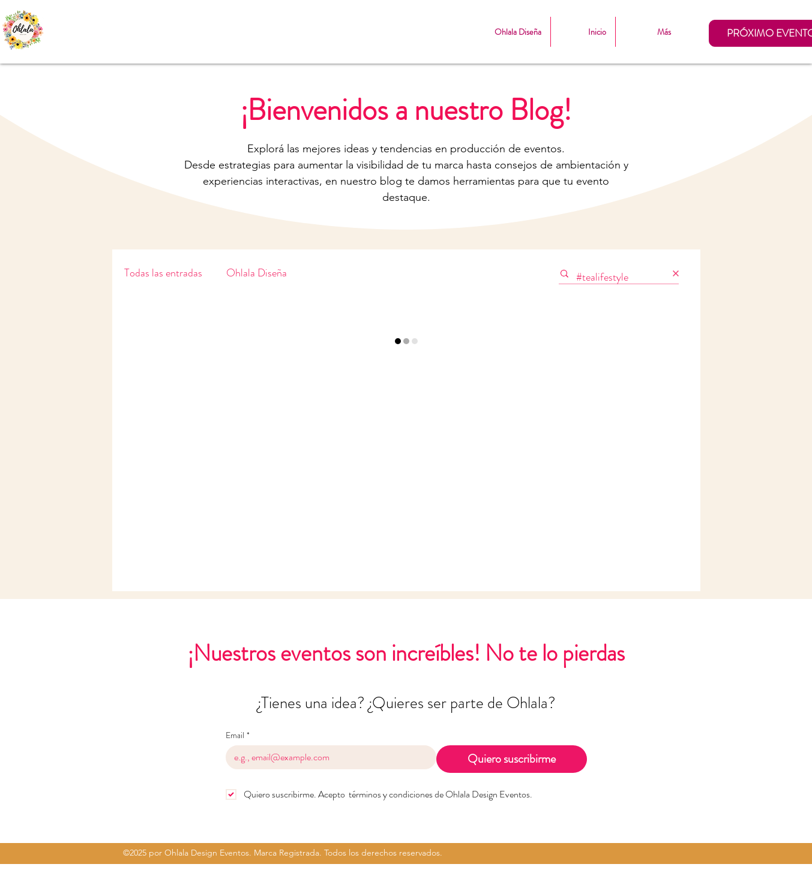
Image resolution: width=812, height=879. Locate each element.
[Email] (327, 757)
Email (238, 735)
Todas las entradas (163, 273)
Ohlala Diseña (256, 273)
